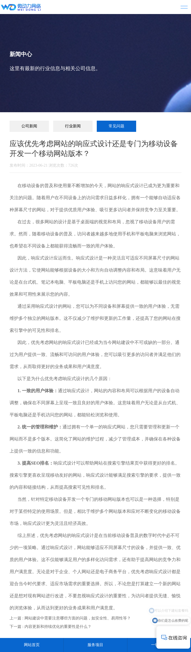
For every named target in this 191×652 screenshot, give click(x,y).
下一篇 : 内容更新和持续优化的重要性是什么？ (50, 627)
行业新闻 (73, 126)
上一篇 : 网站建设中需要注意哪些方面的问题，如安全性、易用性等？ (70, 618)
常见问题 (116, 126)
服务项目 (95, 645)
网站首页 (32, 645)
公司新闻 (29, 126)
